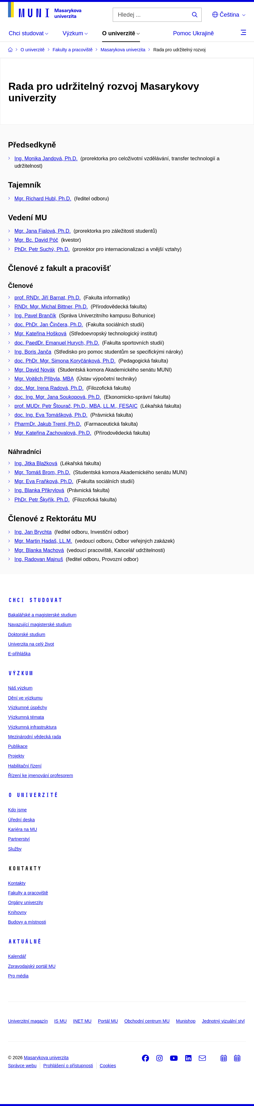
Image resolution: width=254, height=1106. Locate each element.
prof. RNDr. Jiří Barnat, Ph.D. (47, 297)
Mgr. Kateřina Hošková (40, 333)
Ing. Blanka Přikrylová (39, 490)
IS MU (60, 1021)
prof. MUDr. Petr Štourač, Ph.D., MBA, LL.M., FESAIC (75, 406)
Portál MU (108, 1021)
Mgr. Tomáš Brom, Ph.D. (42, 472)
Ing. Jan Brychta (33, 532)
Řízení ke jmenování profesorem (40, 775)
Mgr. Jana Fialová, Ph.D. (42, 231)
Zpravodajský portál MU (32, 966)
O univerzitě (33, 795)
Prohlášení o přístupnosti (68, 1065)
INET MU (82, 1021)
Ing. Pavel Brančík (35, 315)
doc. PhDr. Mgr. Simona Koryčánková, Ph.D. (65, 361)
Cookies (108, 1065)
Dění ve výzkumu (25, 697)
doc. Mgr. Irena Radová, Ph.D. (48, 388)
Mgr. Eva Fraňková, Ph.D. (43, 481)
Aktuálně (24, 941)
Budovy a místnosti (27, 922)
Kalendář (17, 956)
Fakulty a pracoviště (28, 892)
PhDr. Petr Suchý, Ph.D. (42, 249)
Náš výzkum (20, 688)
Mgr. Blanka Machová (39, 550)
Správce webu (22, 1065)
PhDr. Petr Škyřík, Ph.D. (42, 499)
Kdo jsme (17, 809)
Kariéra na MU (22, 829)
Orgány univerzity (25, 902)
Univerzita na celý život (31, 644)
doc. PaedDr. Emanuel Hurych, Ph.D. (56, 343)
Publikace (18, 746)
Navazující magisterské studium (40, 624)
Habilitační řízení (24, 765)
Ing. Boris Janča (32, 352)
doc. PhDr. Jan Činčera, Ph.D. (48, 324)
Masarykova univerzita (46, 1057)
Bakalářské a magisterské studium (42, 614)
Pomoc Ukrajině (193, 33)
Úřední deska (21, 819)
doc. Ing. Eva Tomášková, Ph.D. (50, 415)
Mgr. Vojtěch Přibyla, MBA (44, 378)
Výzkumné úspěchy (27, 707)
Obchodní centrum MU (147, 1021)
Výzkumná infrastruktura (32, 727)
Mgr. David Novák (34, 370)
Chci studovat (35, 600)
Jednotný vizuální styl (223, 1021)
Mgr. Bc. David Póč (36, 240)
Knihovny (17, 912)
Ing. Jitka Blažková (35, 463)
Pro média (18, 975)
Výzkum (20, 673)
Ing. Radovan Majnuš (38, 559)
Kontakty (16, 883)
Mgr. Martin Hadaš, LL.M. (43, 541)
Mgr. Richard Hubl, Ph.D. (42, 198)
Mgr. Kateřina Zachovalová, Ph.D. (52, 433)
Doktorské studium (26, 634)
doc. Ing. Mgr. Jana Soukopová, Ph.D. (57, 397)
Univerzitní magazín (28, 1021)
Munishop (186, 1021)
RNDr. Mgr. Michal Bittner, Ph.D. (51, 306)
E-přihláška (19, 653)
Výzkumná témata (26, 717)
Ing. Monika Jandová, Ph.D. (46, 158)
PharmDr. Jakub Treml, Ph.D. (47, 424)
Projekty (16, 755)
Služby (15, 848)
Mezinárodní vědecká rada (34, 736)
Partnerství (19, 839)
